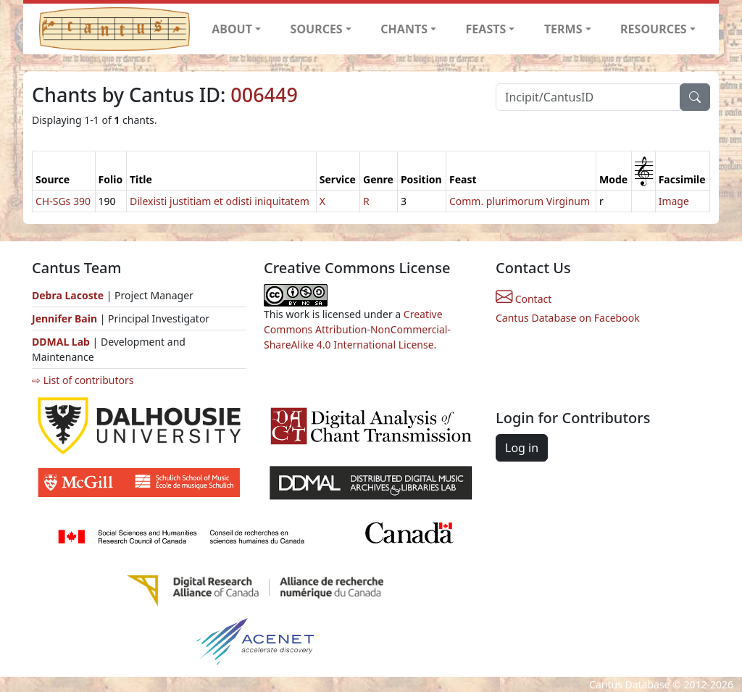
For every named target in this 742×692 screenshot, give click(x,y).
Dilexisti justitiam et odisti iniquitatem (219, 201)
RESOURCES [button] (653, 29)
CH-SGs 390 (63, 201)
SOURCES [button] (317, 29)
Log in (521, 448)
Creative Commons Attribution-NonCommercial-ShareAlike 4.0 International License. (357, 329)
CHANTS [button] (404, 29)
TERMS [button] (563, 29)
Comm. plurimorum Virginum (519, 201)
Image (674, 201)
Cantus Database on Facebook (568, 318)
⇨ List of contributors (82, 380)
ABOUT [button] (232, 29)
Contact (523, 299)
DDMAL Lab (61, 342)
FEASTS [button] (486, 29)
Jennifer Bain (66, 318)
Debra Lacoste (68, 295)
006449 (263, 94)
